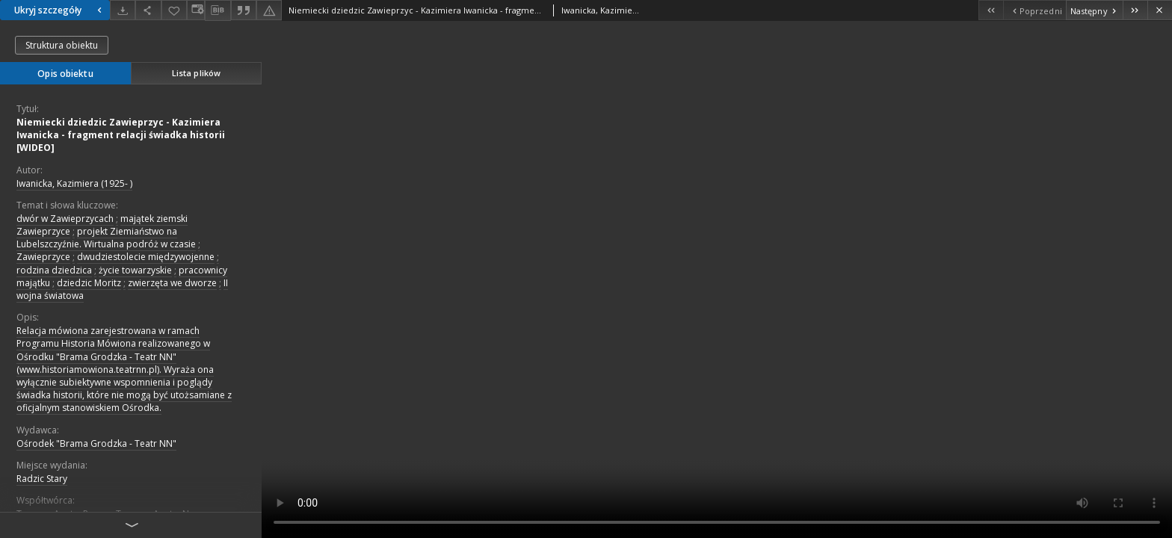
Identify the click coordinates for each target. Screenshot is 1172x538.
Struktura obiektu (61, 45)
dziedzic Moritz (89, 282)
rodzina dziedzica (54, 270)
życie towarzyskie (135, 270)
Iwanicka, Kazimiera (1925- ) (74, 183)
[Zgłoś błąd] (269, 10)
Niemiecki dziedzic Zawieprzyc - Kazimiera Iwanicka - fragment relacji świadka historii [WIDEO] (120, 135)
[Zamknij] (1159, 10)
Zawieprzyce (43, 256)
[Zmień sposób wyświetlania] (196, 10)
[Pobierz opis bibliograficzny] (217, 10)
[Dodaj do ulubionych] (174, 10)
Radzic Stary (41, 478)
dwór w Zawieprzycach (65, 218)
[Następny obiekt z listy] (1094, 10)
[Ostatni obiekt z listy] (1135, 10)
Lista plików (196, 72)
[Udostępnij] (148, 10)
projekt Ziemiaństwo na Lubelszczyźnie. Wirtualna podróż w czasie (106, 237)
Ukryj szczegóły (59, 10)
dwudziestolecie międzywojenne (146, 256)
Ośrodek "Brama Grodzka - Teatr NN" (96, 443)
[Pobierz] (122, 10)
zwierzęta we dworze (172, 282)
